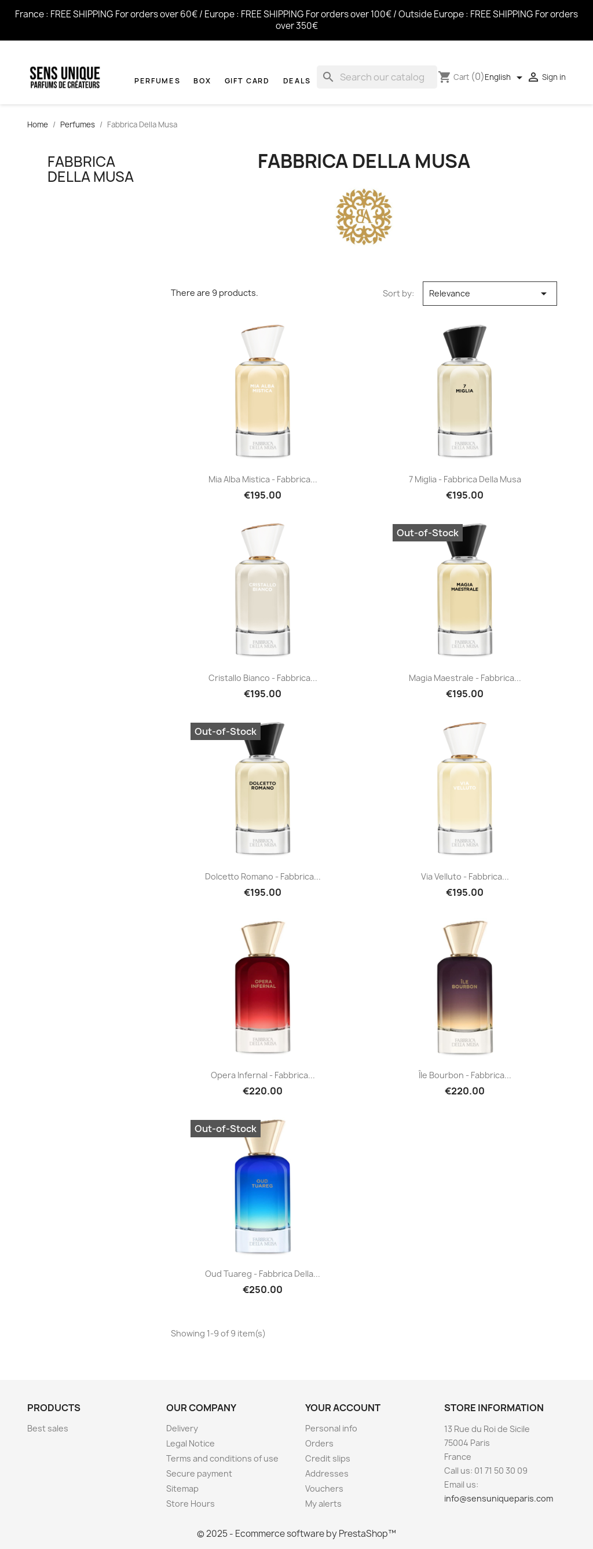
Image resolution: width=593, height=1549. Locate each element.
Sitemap (182, 1488)
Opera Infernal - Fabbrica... (263, 1075)
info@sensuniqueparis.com (498, 1498)
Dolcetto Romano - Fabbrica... (263, 876)
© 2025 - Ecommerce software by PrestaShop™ (296, 1534)
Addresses (327, 1473)
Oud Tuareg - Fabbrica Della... (262, 1273)
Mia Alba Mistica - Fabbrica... (262, 479)
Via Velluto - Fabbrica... (465, 876)
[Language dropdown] (505, 78)
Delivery (182, 1428)
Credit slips (327, 1458)
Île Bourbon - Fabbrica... (465, 1075)
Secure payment (199, 1473)
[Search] (377, 77)
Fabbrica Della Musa (90, 169)
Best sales (47, 1428)
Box (202, 81)
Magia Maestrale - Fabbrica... (465, 677)
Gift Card (247, 81)
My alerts (323, 1503)
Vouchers (324, 1488)
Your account (342, 1407)
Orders (319, 1443)
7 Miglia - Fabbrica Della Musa (465, 479)
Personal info (331, 1428)
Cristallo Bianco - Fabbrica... (262, 677)
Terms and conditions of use (222, 1458)
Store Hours (190, 1503)
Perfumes (157, 81)
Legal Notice (190, 1443)
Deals (297, 81)
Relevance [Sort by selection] (490, 294)
